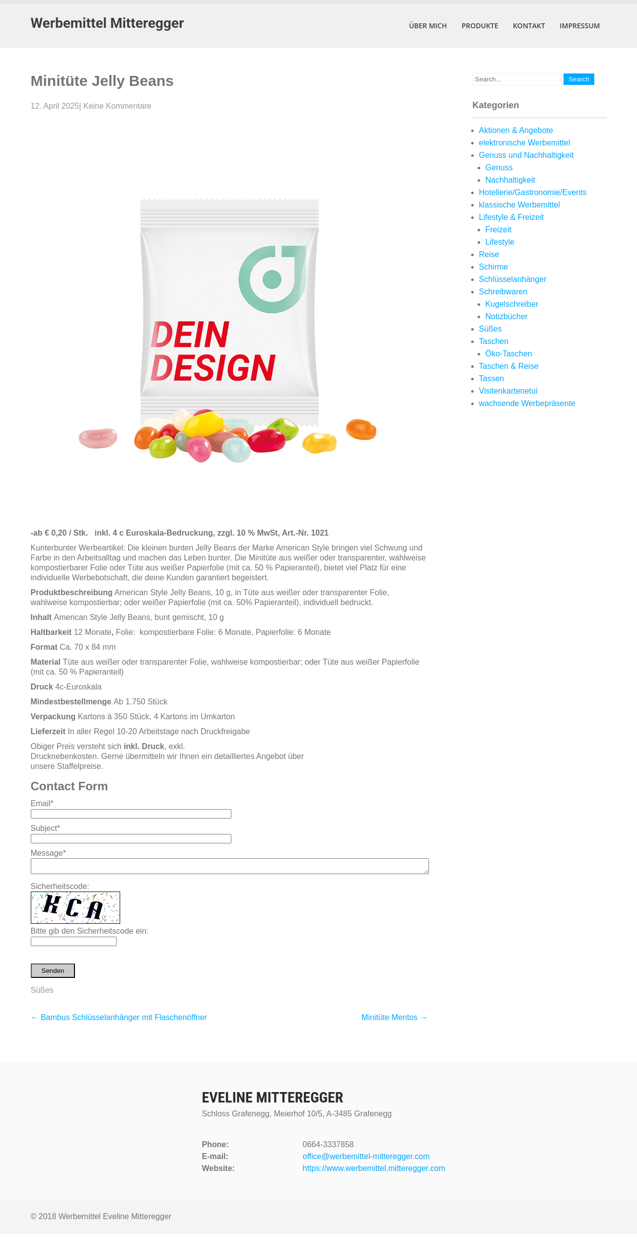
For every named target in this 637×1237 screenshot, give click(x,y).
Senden (53, 973)
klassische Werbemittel (519, 205)
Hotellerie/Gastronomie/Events (533, 192)
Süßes (42, 993)
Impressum (580, 25)
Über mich (428, 25)
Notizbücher (507, 316)
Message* (48, 853)
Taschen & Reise (509, 366)
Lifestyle (500, 242)
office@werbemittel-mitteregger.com (366, 1159)
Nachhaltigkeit (511, 180)
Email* (42, 803)
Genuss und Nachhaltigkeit (526, 155)
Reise (489, 254)
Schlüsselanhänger (513, 279)
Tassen (491, 378)
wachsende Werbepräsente (527, 403)
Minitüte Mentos (394, 1020)
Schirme (493, 267)
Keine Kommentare (117, 106)
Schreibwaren (503, 291)
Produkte (480, 25)
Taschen (494, 341)
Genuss (499, 167)
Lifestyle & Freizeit (511, 217)
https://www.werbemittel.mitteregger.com (374, 1171)
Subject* (46, 828)
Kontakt (529, 25)
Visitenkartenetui (508, 391)
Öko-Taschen (509, 353)
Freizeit (498, 229)
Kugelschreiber (512, 304)
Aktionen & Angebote (516, 130)
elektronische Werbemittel (524, 142)
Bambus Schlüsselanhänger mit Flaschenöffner (119, 1020)
